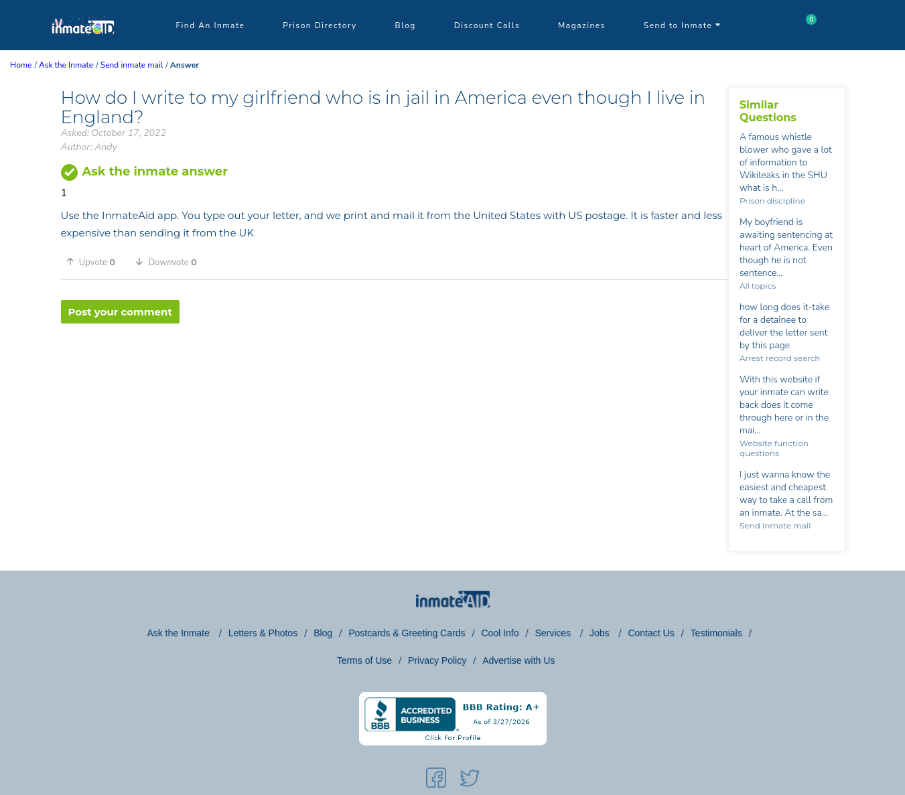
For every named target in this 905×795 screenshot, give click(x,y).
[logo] (83, 47)
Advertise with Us (518, 660)
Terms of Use (364, 660)
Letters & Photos (263, 633)
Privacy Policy (437, 660)
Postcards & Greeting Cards (406, 633)
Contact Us (651, 633)
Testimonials (716, 633)
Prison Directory (319, 25)
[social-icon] (436, 780)
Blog (405, 25)
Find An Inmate (210, 25)
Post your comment (120, 311)
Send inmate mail (775, 525)
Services (554, 633)
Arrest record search (780, 358)
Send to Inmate (682, 25)
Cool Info (499, 633)
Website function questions (774, 448)
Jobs (600, 633)
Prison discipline (772, 201)
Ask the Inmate (179, 633)
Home (20, 65)
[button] (96, 262)
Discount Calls (487, 25)
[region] (395, 367)
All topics (758, 286)
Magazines (582, 25)
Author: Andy (89, 147)
